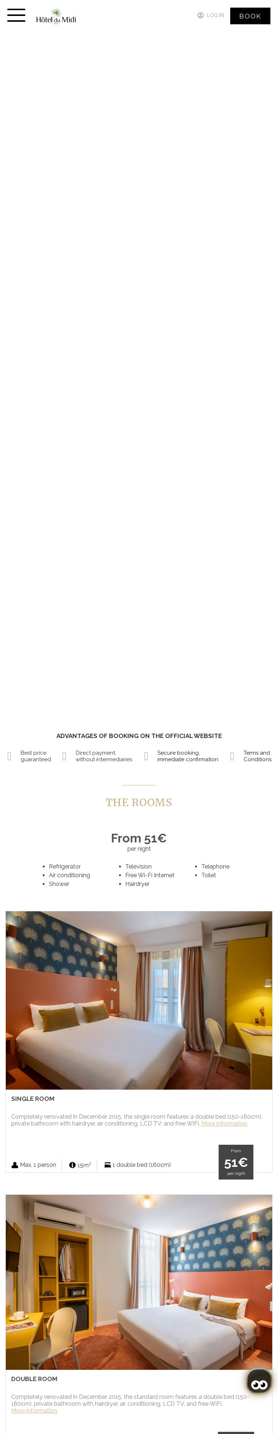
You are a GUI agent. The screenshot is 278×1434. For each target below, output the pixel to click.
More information (224, 1123)
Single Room (33, 1098)
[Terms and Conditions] (232, 756)
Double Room (34, 1379)
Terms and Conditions (257, 756)
